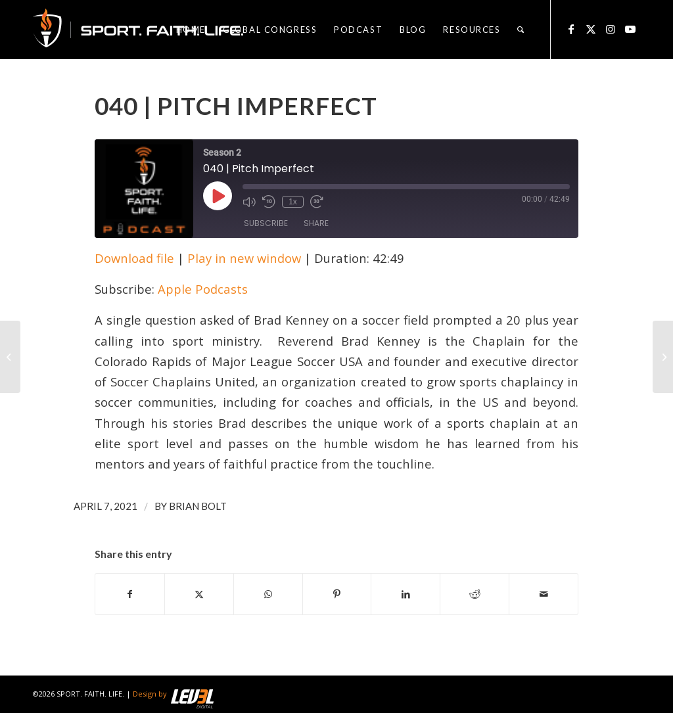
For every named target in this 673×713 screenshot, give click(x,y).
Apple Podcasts (203, 289)
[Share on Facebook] (129, 594)
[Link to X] (591, 29)
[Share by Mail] (543, 594)
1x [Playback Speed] (293, 201)
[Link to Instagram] (610, 29)
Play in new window (244, 258)
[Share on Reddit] (474, 594)
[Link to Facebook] (571, 29)
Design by (173, 694)
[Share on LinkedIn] (405, 594)
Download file (134, 258)
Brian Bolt (198, 506)
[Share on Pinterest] (337, 594)
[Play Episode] (217, 195)
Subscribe (266, 223)
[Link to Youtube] (630, 29)
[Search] (521, 29)
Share (316, 223)
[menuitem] (191, 29)
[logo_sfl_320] (138, 29)
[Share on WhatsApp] (268, 594)
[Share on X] (199, 594)
